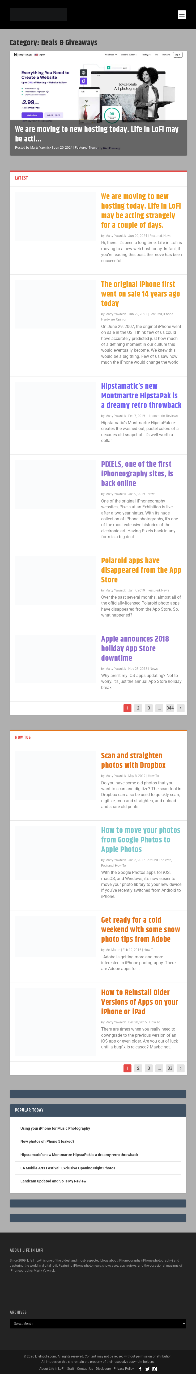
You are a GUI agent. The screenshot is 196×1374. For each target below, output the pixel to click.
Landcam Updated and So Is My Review (53, 1181)
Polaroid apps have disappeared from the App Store (141, 570)
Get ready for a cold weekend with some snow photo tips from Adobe (140, 930)
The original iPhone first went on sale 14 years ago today (140, 294)
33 (170, 1068)
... (159, 708)
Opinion (121, 319)
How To (153, 776)
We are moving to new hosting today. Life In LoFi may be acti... (97, 134)
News (93, 147)
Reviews (172, 416)
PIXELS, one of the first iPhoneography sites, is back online (137, 474)
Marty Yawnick (40, 147)
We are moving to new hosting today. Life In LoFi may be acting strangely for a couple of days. (141, 211)
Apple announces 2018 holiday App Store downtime (135, 648)
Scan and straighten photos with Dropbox (133, 761)
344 (170, 708)
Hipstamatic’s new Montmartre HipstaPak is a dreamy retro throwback (141, 396)
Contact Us (85, 1369)
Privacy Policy (124, 1369)
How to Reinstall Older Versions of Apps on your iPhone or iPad (139, 1002)
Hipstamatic (156, 416)
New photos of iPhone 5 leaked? (47, 1141)
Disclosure (103, 1369)
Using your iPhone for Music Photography (55, 1128)
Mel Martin (112, 950)
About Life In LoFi (51, 1369)
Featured (81, 147)
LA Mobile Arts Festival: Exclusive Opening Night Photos (67, 1168)
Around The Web (159, 860)
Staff (70, 1369)
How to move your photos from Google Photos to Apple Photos (141, 840)
